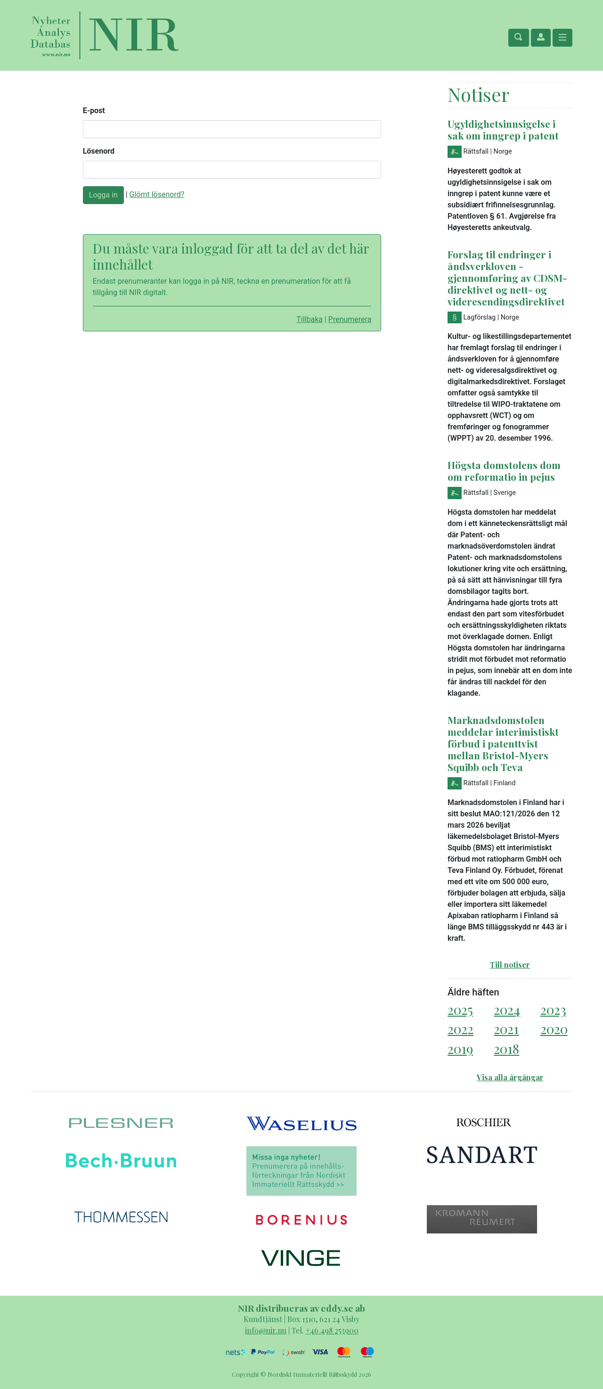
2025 (460, 1009)
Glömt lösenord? (157, 194)
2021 (506, 1028)
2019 (460, 1048)
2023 (553, 1009)
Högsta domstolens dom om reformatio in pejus (504, 470)
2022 (460, 1028)
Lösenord (98, 151)
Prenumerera (350, 319)
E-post (94, 110)
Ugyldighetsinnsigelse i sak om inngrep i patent (503, 129)
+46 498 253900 (332, 1330)
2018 (506, 1048)
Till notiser (510, 965)
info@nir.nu (265, 1330)
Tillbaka (309, 319)
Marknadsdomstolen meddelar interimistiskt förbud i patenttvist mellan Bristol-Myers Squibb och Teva (503, 743)
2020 (554, 1028)
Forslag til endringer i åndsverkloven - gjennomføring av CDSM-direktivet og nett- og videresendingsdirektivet (507, 277)
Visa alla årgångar (510, 1077)
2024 (507, 1009)
